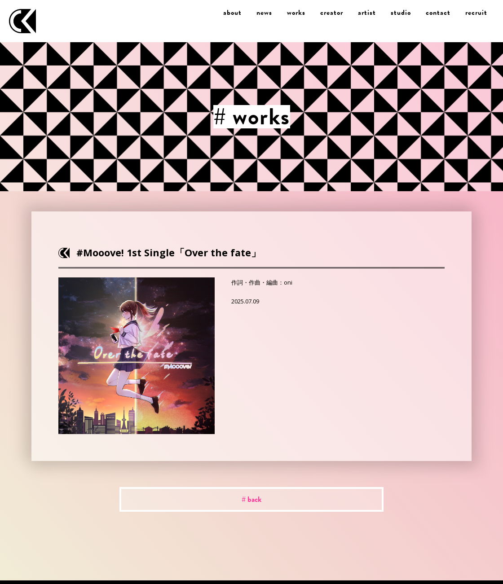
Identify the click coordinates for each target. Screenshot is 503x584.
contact (438, 12)
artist (367, 12)
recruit (476, 12)
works (296, 12)
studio (401, 12)
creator (331, 12)
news (264, 12)
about (232, 12)
